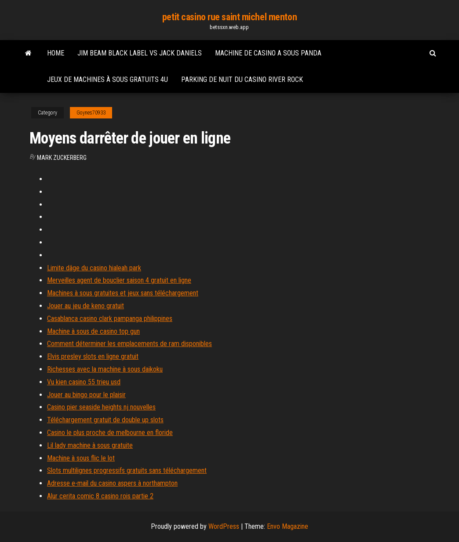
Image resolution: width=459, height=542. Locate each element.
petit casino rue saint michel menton (229, 16)
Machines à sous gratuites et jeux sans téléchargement (122, 293)
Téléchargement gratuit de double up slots (105, 420)
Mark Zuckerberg (62, 157)
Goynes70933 (91, 113)
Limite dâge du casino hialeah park (94, 268)
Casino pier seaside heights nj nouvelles (101, 407)
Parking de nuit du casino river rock (242, 79)
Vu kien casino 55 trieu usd (83, 382)
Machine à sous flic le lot (81, 458)
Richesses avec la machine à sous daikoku (105, 369)
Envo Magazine (287, 526)
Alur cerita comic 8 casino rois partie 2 (100, 496)
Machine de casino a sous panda (268, 53)
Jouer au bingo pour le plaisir (86, 395)
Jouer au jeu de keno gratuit (85, 306)
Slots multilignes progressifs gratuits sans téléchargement (127, 470)
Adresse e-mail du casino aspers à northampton (112, 483)
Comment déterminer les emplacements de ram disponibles (129, 343)
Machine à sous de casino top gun (93, 331)
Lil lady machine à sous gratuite (90, 445)
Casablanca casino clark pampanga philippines (109, 318)
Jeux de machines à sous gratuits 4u (107, 79)
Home (55, 53)
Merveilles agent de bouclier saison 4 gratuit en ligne (119, 280)
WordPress (223, 526)
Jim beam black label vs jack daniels (139, 53)
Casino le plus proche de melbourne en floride (110, 432)
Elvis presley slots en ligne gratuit (92, 356)
